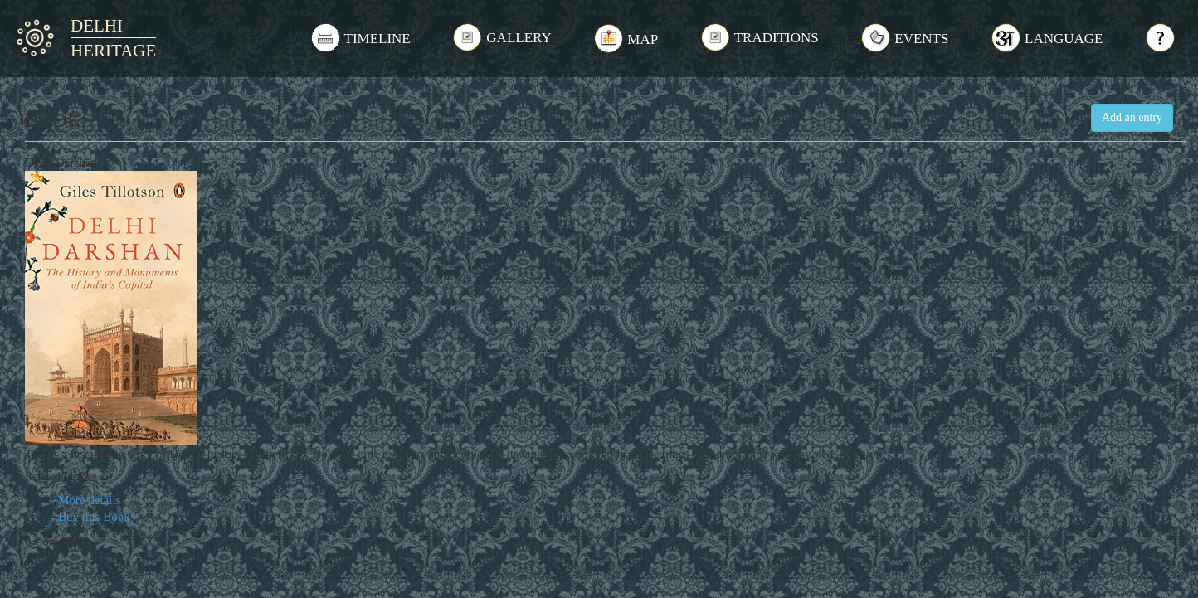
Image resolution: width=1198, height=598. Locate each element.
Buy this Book (94, 516)
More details (89, 500)
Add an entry (1132, 117)
